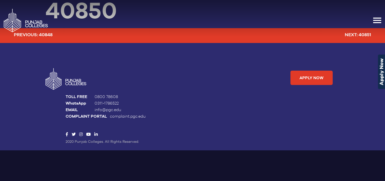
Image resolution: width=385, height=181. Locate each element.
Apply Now (381, 71)
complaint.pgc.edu (128, 116)
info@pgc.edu (108, 110)
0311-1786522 (107, 103)
